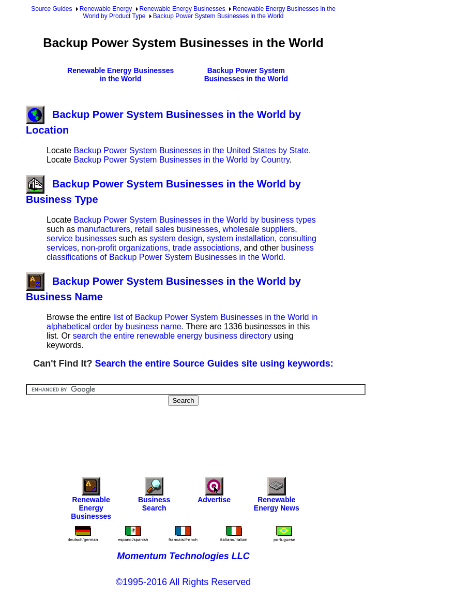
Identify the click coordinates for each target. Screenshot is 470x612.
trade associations (206, 247)
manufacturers (104, 229)
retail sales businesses (176, 229)
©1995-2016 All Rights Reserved (183, 582)
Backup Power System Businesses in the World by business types (194, 219)
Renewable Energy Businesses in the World (120, 74)
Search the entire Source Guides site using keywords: (214, 363)
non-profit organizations (125, 247)
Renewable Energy (106, 8)
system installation (241, 238)
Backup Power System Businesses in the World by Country (181, 159)
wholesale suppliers (259, 229)
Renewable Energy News (276, 497)
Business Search (154, 497)
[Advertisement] (214, 434)
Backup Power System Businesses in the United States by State (190, 150)
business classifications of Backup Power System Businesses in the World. (180, 252)
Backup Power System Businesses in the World (218, 16)
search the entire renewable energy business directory (172, 335)
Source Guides (51, 8)
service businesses (81, 238)
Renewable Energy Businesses (182, 8)
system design (175, 238)
